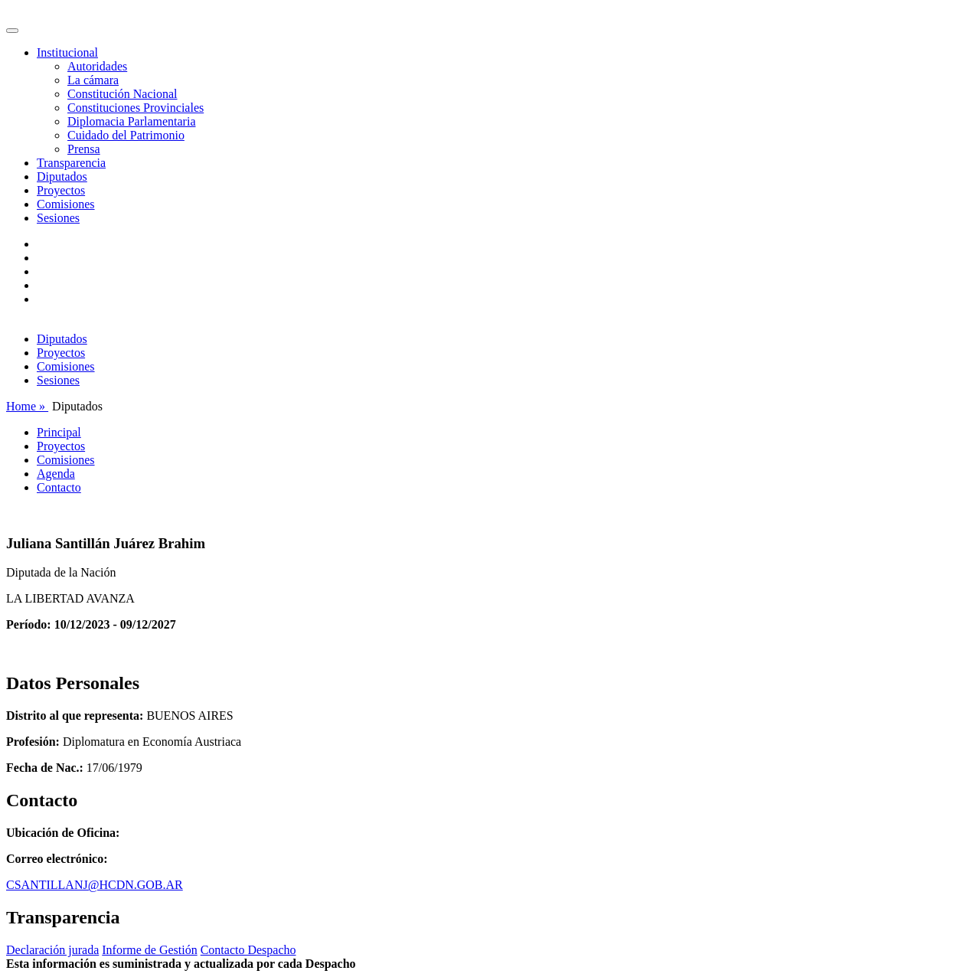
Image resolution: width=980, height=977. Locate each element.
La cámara (93, 80)
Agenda (56, 473)
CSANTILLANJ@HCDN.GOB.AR (94, 884)
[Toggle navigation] (12, 30)
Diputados (62, 176)
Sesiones (58, 217)
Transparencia (71, 162)
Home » (27, 406)
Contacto (59, 487)
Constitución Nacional (122, 93)
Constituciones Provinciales (135, 107)
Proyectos (61, 190)
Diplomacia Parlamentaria (131, 121)
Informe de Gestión (149, 949)
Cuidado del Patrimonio (126, 135)
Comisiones (66, 204)
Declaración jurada (52, 949)
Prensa (83, 148)
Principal (59, 432)
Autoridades (97, 66)
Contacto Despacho (248, 949)
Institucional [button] (67, 52)
